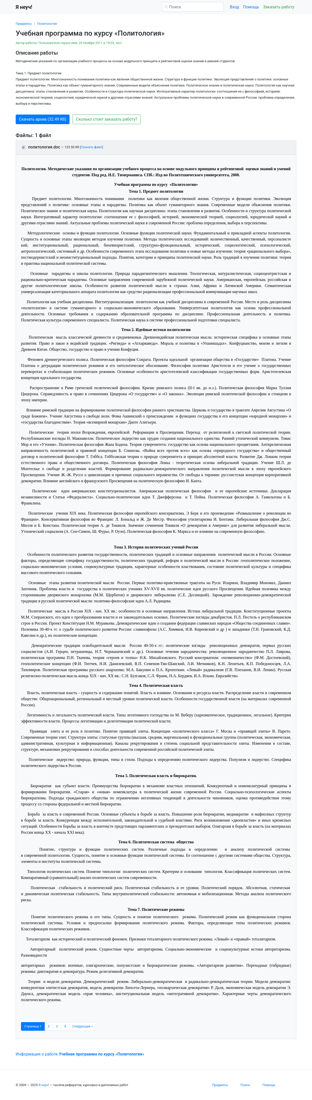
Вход (234, 7)
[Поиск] (193, 7)
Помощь (251, 7)
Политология (47, 24)
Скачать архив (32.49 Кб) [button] (42, 119)
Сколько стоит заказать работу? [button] (106, 119)
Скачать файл (91, 147)
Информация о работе (80, 1054)
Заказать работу (278, 7)
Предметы (24, 24)
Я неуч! (43, 1085)
